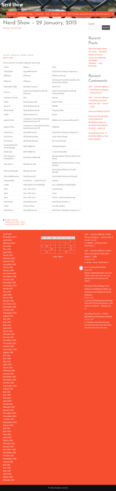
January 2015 (8, 337)
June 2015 (7, 322)
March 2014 (8, 368)
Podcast (15, 220)
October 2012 (8, 419)
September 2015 (10, 313)
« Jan (55, 257)
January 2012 (8, 447)
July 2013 (6, 392)
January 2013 (8, 410)
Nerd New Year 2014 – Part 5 (15, 224)
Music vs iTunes (95, 55)
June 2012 (7, 431)
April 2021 (7, 252)
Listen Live (11, 14)
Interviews (55, 14)
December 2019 (9, 264)
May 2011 (7, 471)
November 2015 (9, 307)
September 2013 (10, 386)
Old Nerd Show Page (25, 14)
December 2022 (9, 237)
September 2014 (10, 349)
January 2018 (8, 279)
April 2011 (7, 474)
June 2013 (7, 395)
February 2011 (9, 480)
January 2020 (8, 261)
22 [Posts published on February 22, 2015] (71, 249)
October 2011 (8, 456)
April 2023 (7, 234)
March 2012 (8, 440)
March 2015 (8, 331)
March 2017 (8, 289)
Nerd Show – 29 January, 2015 (11, 55)
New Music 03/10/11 (104, 317)
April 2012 (7, 437)
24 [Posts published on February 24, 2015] (47, 252)
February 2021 (9, 258)
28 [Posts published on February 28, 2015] (66, 252)
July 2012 (7, 428)
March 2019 (8, 267)
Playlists (8, 220)
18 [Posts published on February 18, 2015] (52, 249)
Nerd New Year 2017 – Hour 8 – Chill (98, 103)
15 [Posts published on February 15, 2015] (71, 246)
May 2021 (7, 249)
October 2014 (8, 346)
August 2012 (8, 425)
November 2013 (9, 380)
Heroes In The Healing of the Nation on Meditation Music (98, 119)
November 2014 (9, 343)
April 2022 (7, 240)
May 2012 (7, 434)
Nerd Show (12, 4)
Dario (90, 111)
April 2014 (7, 364)
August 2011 (8, 462)
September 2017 (10, 286)
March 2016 (8, 298)
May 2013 (7, 398)
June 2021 (7, 246)
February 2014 (9, 371)
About (63, 14)
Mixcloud (30, 55)
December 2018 (9, 273)
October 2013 (8, 383)
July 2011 (6, 465)
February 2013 (9, 407)
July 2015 (6, 319)
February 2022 (9, 243)
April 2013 (7, 401)
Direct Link (8, 58)
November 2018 (9, 276)
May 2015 (7, 325)
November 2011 (9, 453)
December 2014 (9, 340)
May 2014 (7, 361)
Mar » (60, 257)
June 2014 (7, 358)
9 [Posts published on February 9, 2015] (41, 246)
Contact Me (39, 14)
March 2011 (8, 477)
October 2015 (8, 310)
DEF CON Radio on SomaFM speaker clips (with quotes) (89, 14)
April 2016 (7, 295)
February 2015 (9, 334)
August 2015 (8, 316)
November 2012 (9, 416)
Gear (47, 14)
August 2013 (8, 389)
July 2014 (6, 355)
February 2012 (9, 443)
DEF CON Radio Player (97, 49)
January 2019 (8, 270)
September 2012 (10, 422)
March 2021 (8, 255)
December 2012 (9, 413)
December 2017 (9, 283)
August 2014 (8, 352)
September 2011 (9, 459)
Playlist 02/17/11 (103, 111)
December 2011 (9, 449)
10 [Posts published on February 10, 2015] (47, 246)
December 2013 (9, 377)
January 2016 (8, 301)
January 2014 (8, 374)
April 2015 (7, 328)
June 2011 (7, 468)
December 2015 (9, 304)
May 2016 (7, 292)
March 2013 (8, 404)
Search (91, 24)
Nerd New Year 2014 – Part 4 (15, 222)
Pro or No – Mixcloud (97, 52)
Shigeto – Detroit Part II (102, 237)
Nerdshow (23, 55)
